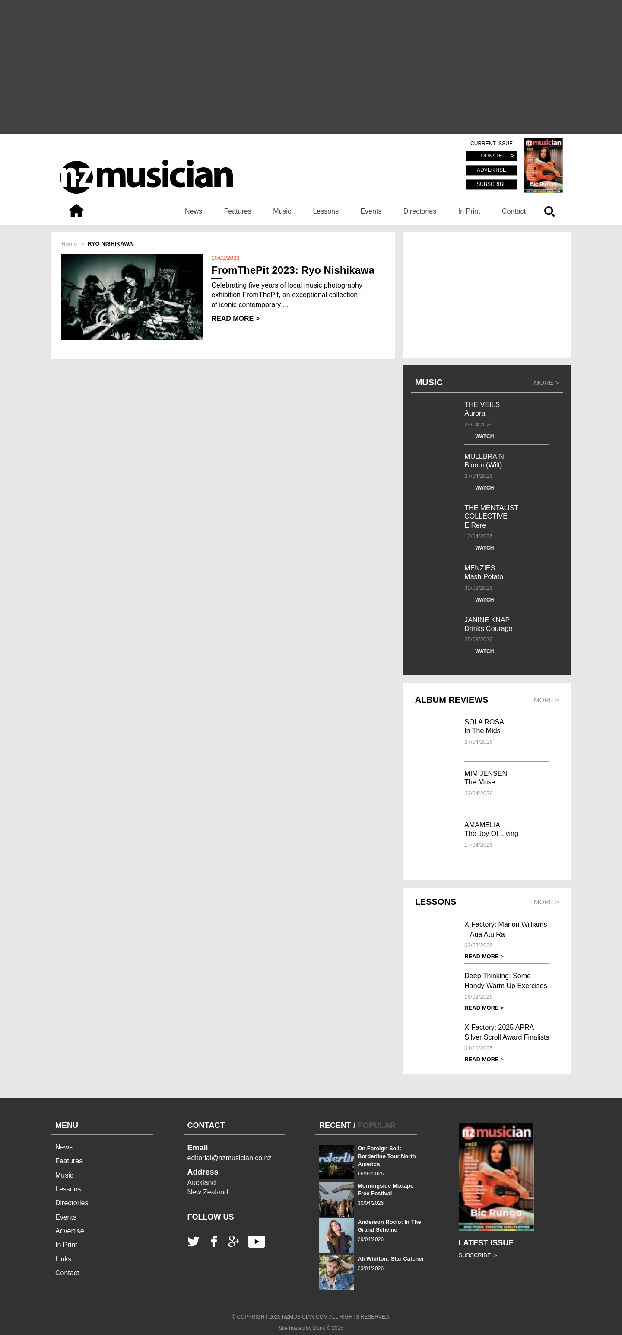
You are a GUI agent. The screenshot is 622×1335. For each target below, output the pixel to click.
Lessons (326, 211)
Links (63, 1259)
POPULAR (377, 1125)
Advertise (69, 1231)
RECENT (335, 1125)
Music (282, 211)
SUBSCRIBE (491, 184)
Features (237, 211)
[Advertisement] (311, 67)
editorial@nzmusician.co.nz (229, 1158)
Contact (514, 211)
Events (370, 211)
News (193, 211)
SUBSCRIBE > (478, 1255)
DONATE (491, 156)
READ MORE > (235, 318)
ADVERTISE (491, 170)
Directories (419, 211)
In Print (469, 211)
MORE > (546, 382)
